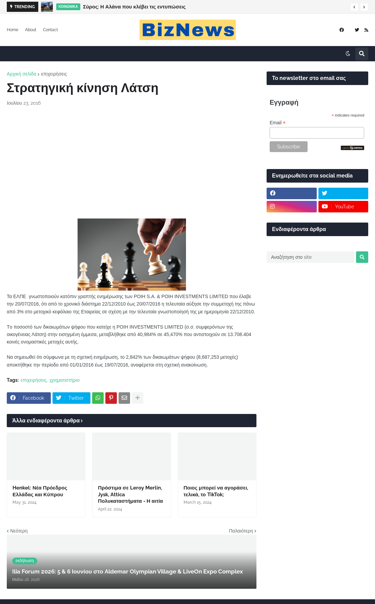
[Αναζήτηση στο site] (310, 257)
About (30, 29)
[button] (354, 7)
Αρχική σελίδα (21, 73)
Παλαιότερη (241, 531)
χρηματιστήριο (64, 380)
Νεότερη (18, 531)
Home (12, 29)
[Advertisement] (131, 162)
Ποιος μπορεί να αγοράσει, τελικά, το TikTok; (216, 491)
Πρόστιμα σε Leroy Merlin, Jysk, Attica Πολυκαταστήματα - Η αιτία (130, 494)
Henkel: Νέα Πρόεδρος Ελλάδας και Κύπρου (40, 491)
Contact (50, 29)
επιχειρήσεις (54, 73)
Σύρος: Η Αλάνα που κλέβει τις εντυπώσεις (134, 7)
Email (278, 123)
